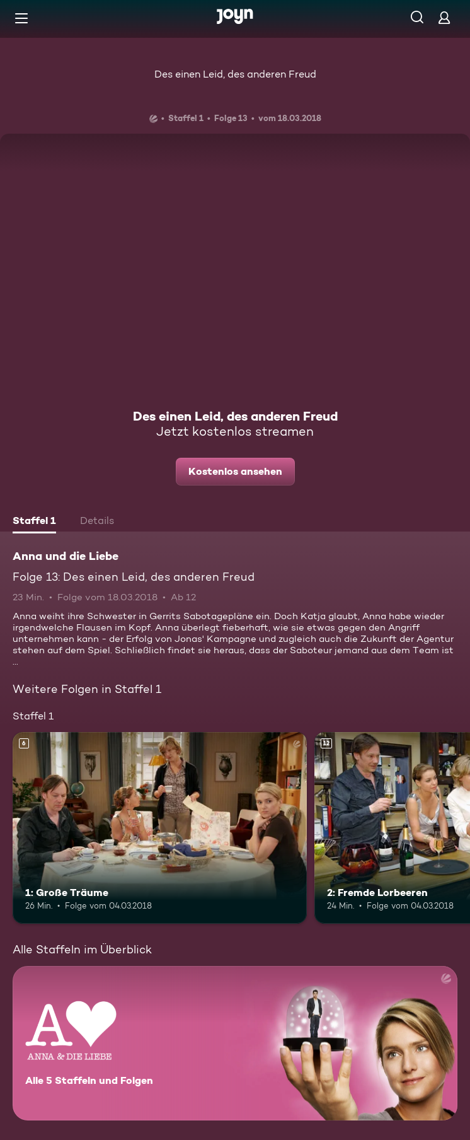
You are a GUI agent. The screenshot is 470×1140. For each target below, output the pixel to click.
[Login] (444, 17)
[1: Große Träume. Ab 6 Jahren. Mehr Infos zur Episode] (160, 827)
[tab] (34, 522)
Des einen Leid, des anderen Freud (235, 74)
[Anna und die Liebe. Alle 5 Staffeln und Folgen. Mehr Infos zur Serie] (235, 1043)
